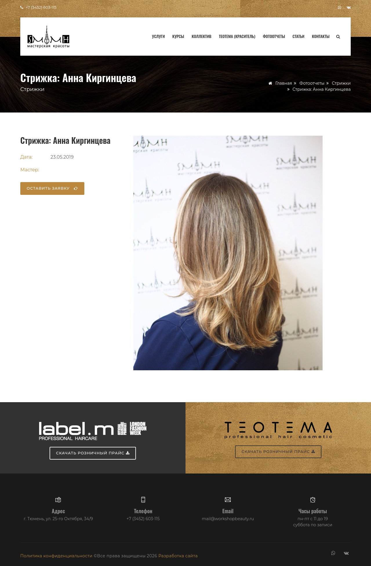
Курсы (178, 36)
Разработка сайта (178, 555)
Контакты (321, 36)
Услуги (158, 36)
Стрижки (341, 83)
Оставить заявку (52, 188)
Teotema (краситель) (237, 36)
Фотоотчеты (274, 36)
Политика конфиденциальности (56, 555)
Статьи (298, 36)
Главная (283, 83)
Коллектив (201, 36)
